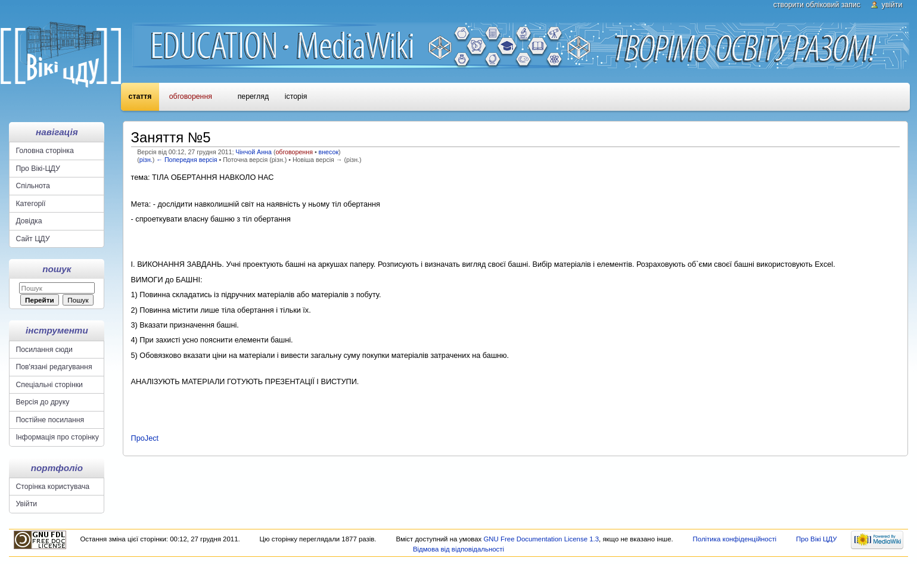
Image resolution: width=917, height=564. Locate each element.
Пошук (56, 269)
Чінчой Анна (253, 151)
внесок (329, 151)
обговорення (293, 151)
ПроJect (145, 438)
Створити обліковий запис (816, 5)
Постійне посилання (49, 420)
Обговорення (190, 96)
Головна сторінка (44, 151)
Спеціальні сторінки (49, 385)
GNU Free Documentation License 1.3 (541, 539)
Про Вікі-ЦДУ (37, 168)
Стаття (140, 96)
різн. (146, 159)
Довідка (28, 221)
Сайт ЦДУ (32, 239)
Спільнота (32, 186)
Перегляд (253, 96)
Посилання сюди (44, 349)
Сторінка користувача (52, 486)
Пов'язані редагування (53, 367)
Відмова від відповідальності (458, 549)
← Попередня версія (186, 159)
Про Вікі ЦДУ (816, 539)
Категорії (30, 204)
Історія (296, 96)
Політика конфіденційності (735, 539)
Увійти (892, 5)
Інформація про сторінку (56, 437)
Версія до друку (42, 402)
